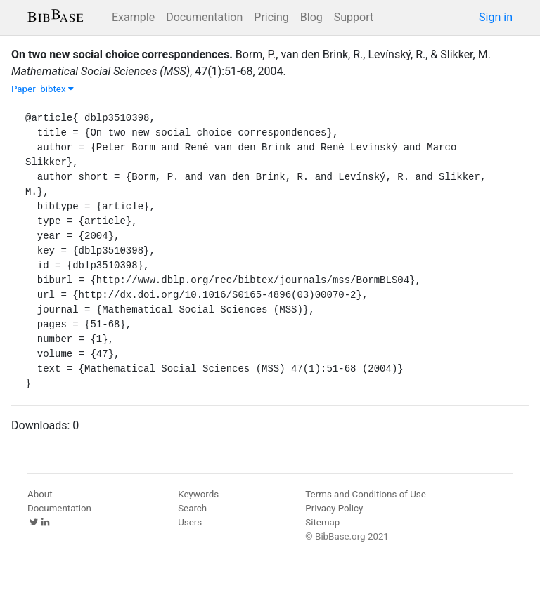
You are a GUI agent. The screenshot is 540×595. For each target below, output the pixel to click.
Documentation (204, 17)
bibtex (57, 89)
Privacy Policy (334, 508)
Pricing (271, 17)
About (40, 494)
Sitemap (322, 522)
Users (190, 522)
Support (353, 17)
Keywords (198, 494)
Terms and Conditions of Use (365, 494)
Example (133, 17)
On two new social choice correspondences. (122, 54)
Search (192, 508)
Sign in (496, 17)
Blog (311, 17)
